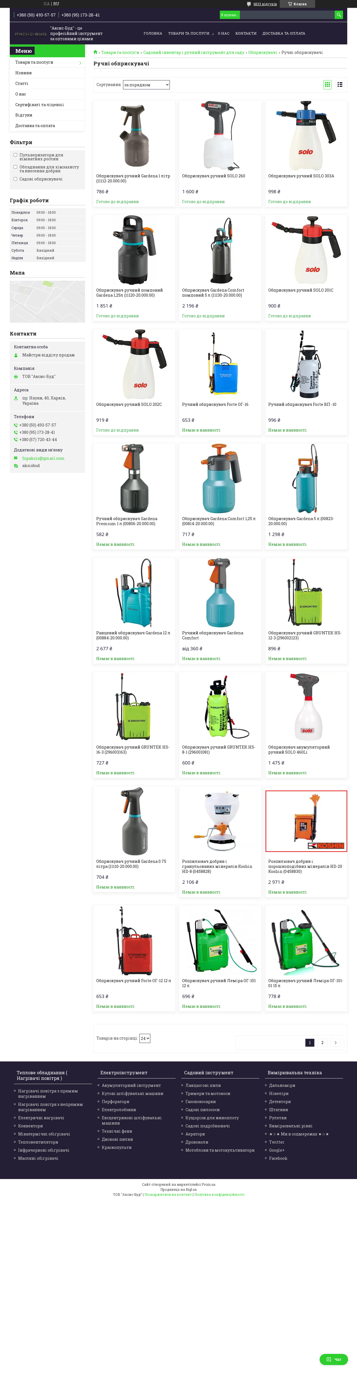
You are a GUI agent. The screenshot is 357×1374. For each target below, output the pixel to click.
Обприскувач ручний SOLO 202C (129, 404)
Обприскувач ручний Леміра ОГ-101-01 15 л (305, 983)
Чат (333, 1359)
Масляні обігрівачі (38, 1158)
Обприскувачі (262, 52)
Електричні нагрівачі (41, 1117)
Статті (21, 83)
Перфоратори (115, 1101)
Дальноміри (282, 1085)
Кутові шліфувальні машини (132, 1093)
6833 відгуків (265, 4)
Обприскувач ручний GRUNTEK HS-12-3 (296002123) (305, 635)
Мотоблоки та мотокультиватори (220, 1150)
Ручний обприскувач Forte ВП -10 (302, 404)
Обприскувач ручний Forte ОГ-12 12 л (133, 980)
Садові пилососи (202, 1109)
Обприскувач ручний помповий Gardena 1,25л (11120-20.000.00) (129, 293)
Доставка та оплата (283, 33)
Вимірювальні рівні (291, 1125)
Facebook (278, 1158)
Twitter (276, 1142)
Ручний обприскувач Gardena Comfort (212, 635)
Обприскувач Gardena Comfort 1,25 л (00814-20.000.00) (219, 521)
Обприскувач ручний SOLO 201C (300, 290)
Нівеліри (279, 1093)
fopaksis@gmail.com (43, 458)
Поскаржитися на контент (168, 1194)
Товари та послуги (188, 33)
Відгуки (23, 115)
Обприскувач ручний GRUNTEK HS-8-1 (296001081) (218, 750)
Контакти (246, 33)
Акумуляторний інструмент (131, 1085)
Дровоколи (196, 1142)
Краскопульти (117, 1147)
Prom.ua (208, 1184)
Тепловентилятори (38, 1142)
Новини (23, 72)
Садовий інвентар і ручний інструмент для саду (193, 52)
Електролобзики (119, 1109)
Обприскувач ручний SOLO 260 (213, 175)
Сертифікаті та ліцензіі (39, 104)
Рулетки (278, 1117)
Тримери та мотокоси (207, 1093)
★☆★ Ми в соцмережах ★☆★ (299, 1134)
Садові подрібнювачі (207, 1125)
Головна (153, 33)
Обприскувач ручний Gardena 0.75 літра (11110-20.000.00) (131, 864)
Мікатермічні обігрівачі (44, 1134)
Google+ (277, 1150)
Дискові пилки (117, 1139)
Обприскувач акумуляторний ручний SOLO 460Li (299, 750)
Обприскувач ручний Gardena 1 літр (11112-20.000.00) (133, 178)
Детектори (280, 1101)
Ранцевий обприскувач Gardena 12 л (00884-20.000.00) (133, 635)
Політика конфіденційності (219, 1194)
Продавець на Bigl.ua (178, 1189)
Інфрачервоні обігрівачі (43, 1150)
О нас (224, 33)
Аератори (195, 1134)
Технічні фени (117, 1131)
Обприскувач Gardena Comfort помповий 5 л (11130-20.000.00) (213, 293)
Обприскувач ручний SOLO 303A (301, 175)
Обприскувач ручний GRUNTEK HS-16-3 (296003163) (133, 750)
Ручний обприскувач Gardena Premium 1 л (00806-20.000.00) (126, 521)
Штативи (278, 1109)
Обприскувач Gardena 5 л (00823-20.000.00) (301, 521)
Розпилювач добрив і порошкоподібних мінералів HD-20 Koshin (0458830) (305, 866)
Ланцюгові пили (203, 1085)
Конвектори (30, 1125)
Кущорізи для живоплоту (212, 1117)
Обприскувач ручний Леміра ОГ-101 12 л (219, 983)
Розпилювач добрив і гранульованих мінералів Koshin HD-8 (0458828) (217, 866)
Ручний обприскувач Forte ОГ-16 (215, 404)
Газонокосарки (200, 1101)
